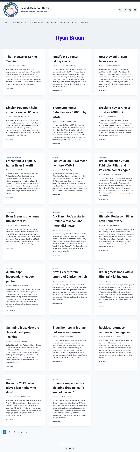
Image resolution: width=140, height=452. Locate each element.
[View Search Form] (115, 10)
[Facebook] (120, 10)
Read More (10, 88)
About (74, 22)
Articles (8, 53)
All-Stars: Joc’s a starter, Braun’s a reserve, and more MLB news (69, 221)
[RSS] (73, 448)
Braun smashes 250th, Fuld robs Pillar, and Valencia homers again (114, 165)
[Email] (135, 10)
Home (6, 22)
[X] (125, 10)
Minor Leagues (16, 157)
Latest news (16, 53)
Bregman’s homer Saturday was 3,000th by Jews (69, 112)
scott (9, 65)
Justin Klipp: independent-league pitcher (20, 276)
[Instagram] (130, 10)
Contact (84, 22)
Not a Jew (64, 22)
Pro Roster (16, 22)
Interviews (9, 268)
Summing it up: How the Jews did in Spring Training (22, 332)
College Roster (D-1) (34, 22)
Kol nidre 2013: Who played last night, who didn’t (21, 387)
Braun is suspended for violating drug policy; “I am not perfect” (68, 387)
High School (51, 22)
